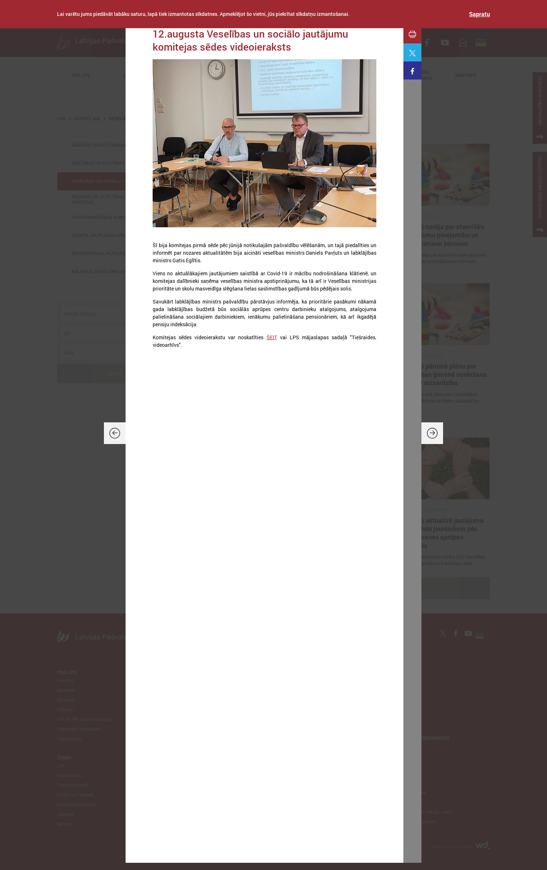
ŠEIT (272, 337)
